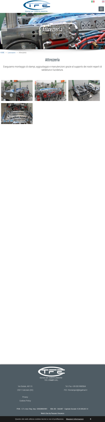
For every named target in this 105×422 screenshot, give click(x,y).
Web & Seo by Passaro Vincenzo (52, 413)
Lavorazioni (11, 53)
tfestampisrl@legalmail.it (77, 390)
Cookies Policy (25, 400)
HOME (2, 53)
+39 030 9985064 (79, 386)
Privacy (25, 397)
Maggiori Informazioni (75, 419)
